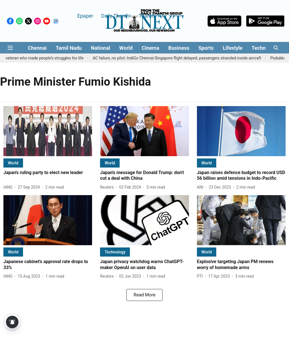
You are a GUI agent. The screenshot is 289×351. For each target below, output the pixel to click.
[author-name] (8, 187)
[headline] (47, 173)
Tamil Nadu (69, 48)
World (126, 48)
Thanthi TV (150, 15)
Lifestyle (232, 48)
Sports (206, 48)
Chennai (37, 48)
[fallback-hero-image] (47, 131)
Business (178, 48)
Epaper (85, 15)
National (100, 48)
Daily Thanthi (116, 15)
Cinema (150, 48)
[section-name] (13, 163)
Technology (264, 48)
